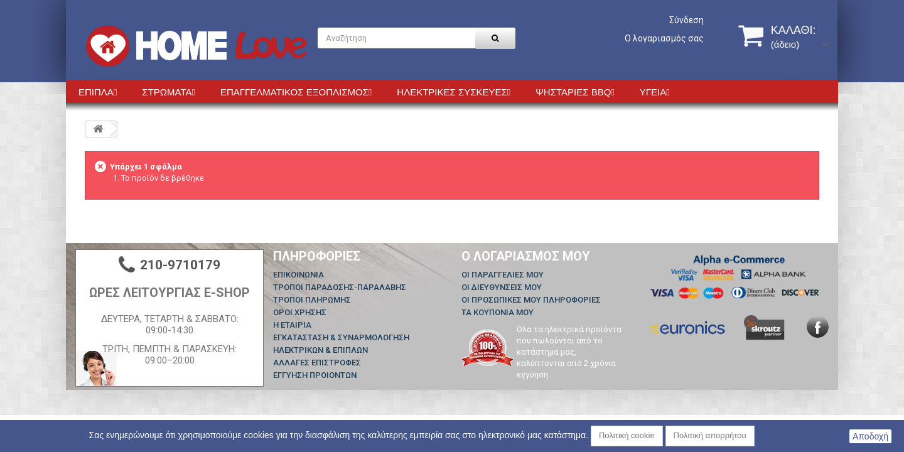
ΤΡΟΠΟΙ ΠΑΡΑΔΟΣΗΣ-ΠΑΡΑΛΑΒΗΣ (339, 287)
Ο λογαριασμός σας (664, 38)
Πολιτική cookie (627, 435)
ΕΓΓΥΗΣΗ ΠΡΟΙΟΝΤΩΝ (315, 375)
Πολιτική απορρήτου (710, 435)
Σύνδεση (686, 20)
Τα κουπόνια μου (497, 312)
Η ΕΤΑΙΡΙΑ (292, 325)
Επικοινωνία (298, 274)
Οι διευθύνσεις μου (501, 287)
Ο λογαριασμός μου (525, 256)
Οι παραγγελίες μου (502, 274)
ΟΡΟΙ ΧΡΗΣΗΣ (299, 312)
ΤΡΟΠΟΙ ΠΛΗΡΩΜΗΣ (312, 299)
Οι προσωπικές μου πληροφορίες (531, 299)
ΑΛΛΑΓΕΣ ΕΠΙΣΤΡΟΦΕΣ (317, 362)
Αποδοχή (870, 436)
